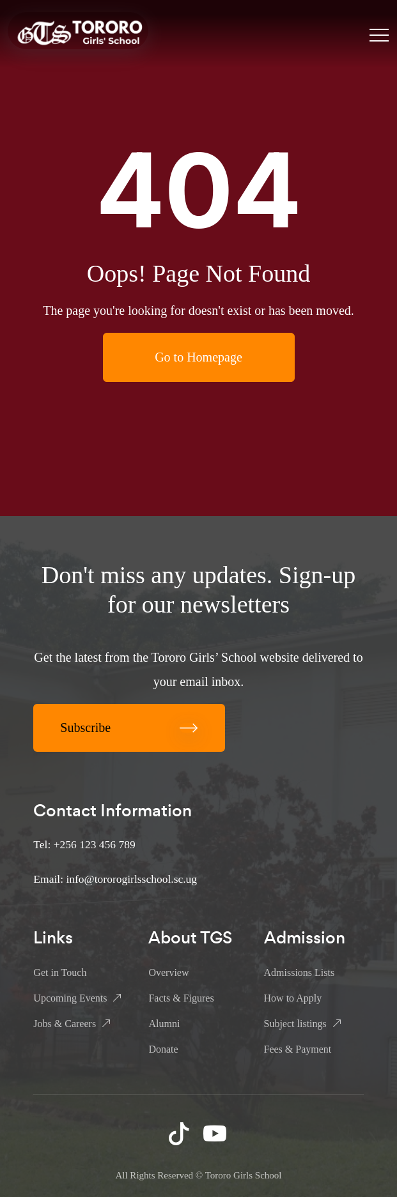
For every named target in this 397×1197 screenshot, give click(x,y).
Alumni (164, 1023)
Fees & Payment (298, 1049)
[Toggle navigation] (379, 34)
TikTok (180, 1133)
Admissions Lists (299, 972)
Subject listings (295, 1023)
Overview (168, 972)
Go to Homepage (198, 357)
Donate (163, 1049)
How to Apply (293, 998)
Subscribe (129, 727)
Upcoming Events (70, 998)
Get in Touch (59, 972)
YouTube (216, 1133)
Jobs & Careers (64, 1023)
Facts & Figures (181, 998)
